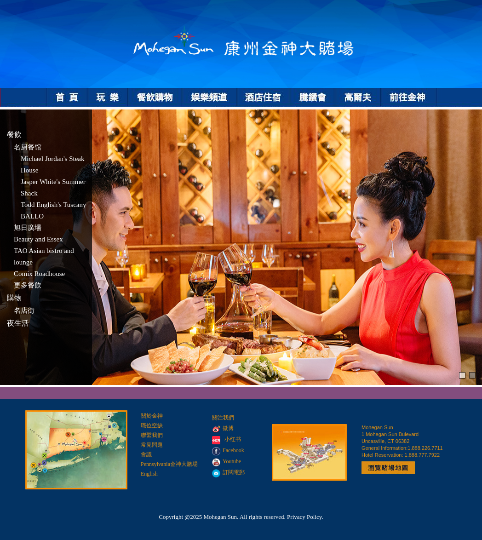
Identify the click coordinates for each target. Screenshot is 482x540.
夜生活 (18, 323)
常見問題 (152, 445)
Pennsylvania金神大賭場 (169, 464)
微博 (223, 428)
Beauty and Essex (38, 239)
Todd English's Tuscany (53, 204)
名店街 (24, 310)
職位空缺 (152, 425)
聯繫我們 (152, 435)
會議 (146, 454)
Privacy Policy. (305, 516)
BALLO (32, 216)
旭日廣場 (27, 227)
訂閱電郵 (228, 472)
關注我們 (223, 417)
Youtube (226, 461)
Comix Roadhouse (39, 273)
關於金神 (152, 416)
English (149, 474)
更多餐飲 (27, 285)
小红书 (232, 439)
